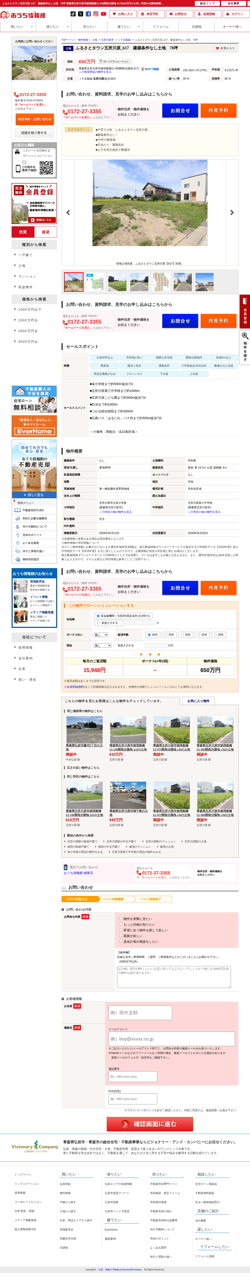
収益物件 (25, 287)
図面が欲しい (122, 936)
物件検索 (65, 1197)
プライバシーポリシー (140, 1114)
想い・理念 (27, 679)
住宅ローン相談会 (206, 1188)
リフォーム (161, 26)
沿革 (22, 669)
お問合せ (181, 14)
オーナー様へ (232, 26)
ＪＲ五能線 (124, 39)
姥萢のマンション (140, 846)
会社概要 (200, 1224)
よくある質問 (158, 1251)
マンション (27, 276)
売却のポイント (159, 1242)
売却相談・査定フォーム (165, 1197)
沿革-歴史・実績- (25, 1215)
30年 (186, 634)
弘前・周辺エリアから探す (76, 1224)
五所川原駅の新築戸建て (82, 841)
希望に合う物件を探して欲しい (135, 930)
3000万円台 (28, 341)
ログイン (237, 14)
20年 (219, 634)
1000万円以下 (30, 309)
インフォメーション (27, 1187)
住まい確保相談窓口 (207, 1206)
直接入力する (109, 623)
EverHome (111, 1233)
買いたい (17, 26)
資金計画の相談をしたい (130, 941)
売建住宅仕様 (68, 1242)
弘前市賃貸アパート (117, 1197)
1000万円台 (28, 320)
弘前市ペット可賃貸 (117, 1215)
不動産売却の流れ (161, 1215)
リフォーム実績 (204, 1260)
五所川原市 (107, 39)
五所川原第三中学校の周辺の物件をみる (136, 852)
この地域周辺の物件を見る (95, 71)
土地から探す (68, 1215)
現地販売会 (66, 1233)
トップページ (23, 1178)
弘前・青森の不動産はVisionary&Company (120, 1273)
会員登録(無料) (76, 686)
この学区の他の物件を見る (115, 512)
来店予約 (152, 14)
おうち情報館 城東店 (78, 873)
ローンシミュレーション (38, 155)
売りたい (89, 26)
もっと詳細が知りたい (129, 924)
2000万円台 (28, 331)
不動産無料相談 (204, 1197)
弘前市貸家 (112, 1206)
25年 (202, 634)
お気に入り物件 (198, 701)
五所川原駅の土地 (195, 841)
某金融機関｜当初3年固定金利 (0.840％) (123, 615)
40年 (153, 634)
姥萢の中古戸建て (109, 846)
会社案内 (25, 658)
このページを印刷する (36, 150)
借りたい (52, 26)
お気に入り (125, 14)
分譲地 (196, 26)
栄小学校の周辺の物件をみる (85, 852)
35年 (169, 634)
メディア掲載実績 (25, 1224)
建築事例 (110, 1242)
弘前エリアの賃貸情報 (118, 1188)
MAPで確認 (150, 69)
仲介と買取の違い (161, 1260)
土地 (94, 39)
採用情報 (25, 647)
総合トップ (207, 3)
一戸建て (25, 255)
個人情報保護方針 (25, 1233)
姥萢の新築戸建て (78, 846)
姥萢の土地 (167, 846)
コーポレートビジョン (28, 1206)
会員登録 (209, 14)
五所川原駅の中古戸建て (121, 841)
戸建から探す (68, 1206)
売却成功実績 (158, 1206)
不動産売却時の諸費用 (163, 1224)
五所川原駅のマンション (161, 841)
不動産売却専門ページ (163, 1188)
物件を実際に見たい (127, 919)
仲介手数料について (162, 1233)
